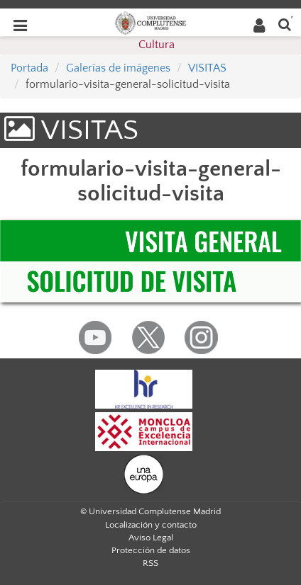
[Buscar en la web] (284, 23)
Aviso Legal (150, 538)
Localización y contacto (151, 525)
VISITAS (207, 68)
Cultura (156, 44)
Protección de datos (150, 550)
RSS (150, 563)
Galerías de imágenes (118, 68)
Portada (29, 68)
